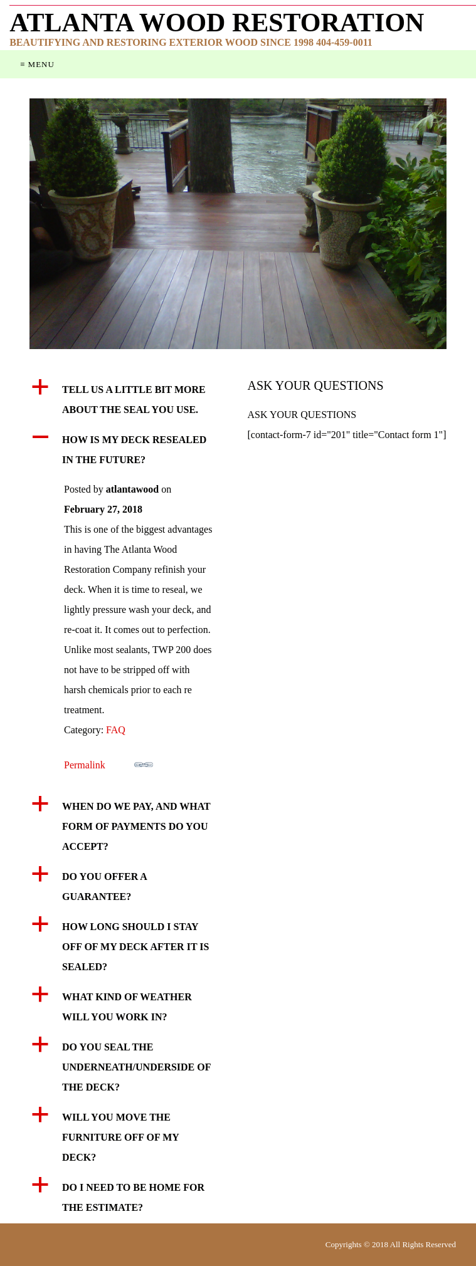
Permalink (108, 762)
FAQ (115, 730)
